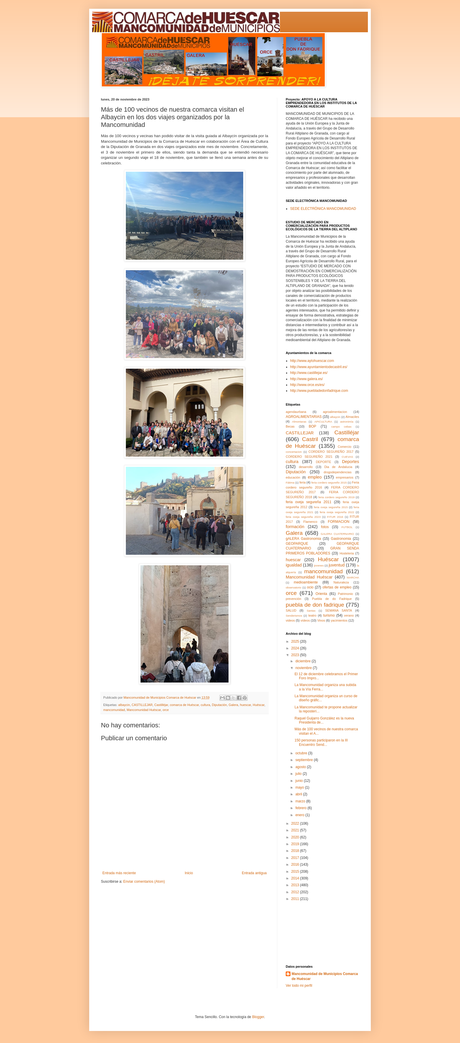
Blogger (258, 1017)
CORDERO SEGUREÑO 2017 (331, 451)
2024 (295, 648)
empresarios (344, 477)
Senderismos (294, 615)
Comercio (344, 446)
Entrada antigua (254, 873)
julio (299, 774)
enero (300, 815)
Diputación (219, 705)
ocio (310, 587)
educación (293, 477)
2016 (295, 864)
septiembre (304, 760)
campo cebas (341, 426)
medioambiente (306, 582)
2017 (295, 858)
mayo (300, 787)
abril (299, 794)
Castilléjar (161, 705)
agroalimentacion (335, 412)
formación (295, 526)
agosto (301, 767)
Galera (233, 705)
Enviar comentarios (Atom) (144, 881)
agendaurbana (296, 412)
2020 (295, 837)
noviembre (304, 668)
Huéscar (259, 705)
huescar (245, 705)
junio (299, 781)
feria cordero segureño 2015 (329, 482)
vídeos (305, 620)
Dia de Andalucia (338, 467)
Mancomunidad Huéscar (144, 710)
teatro (312, 615)
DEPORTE (323, 462)
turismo (329, 615)
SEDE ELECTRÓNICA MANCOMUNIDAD (323, 209)
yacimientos (339, 620)
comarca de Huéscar (184, 705)
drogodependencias (337, 472)
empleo (315, 477)
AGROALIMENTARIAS (304, 417)
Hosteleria (346, 553)
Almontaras (299, 421)
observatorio (293, 587)
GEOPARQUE (297, 544)
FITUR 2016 (335, 516)
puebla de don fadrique (315, 605)
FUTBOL (347, 527)
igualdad (294, 565)
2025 (295, 641)
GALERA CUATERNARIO (337, 533)
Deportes (350, 461)
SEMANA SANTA (338, 610)
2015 (295, 872)
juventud (336, 565)
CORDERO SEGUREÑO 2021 (309, 456)
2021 (295, 830)
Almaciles (352, 416)
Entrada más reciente (119, 873)
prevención (293, 598)
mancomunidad (114, 710)
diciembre (303, 661)
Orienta (321, 594)
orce (166, 710)
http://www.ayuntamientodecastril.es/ (318, 367)
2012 (295, 892)
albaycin (124, 705)
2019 (295, 844)
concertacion (294, 451)
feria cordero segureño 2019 (336, 497)
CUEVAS (347, 456)
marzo (300, 801)
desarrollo (306, 467)
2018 (295, 851)
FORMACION (338, 522)
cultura (205, 705)
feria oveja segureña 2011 (308, 502)
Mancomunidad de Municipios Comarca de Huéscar (325, 976)
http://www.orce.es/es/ (307, 385)
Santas (311, 610)
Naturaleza (341, 582)
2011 (295, 899)
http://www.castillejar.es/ (308, 373)
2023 (295, 655)
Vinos (321, 620)
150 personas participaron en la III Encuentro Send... (321, 742)
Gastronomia (341, 539)
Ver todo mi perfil (299, 986)
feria (303, 482)
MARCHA (353, 577)
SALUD (291, 610)
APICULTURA (323, 421)
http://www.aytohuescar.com (312, 361)
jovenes (319, 565)
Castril (310, 439)
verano (349, 615)
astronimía (347, 421)
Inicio (189, 873)
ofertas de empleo (336, 587)
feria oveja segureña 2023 (303, 516)
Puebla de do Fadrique (332, 598)
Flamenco (310, 521)
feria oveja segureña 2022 (337, 512)
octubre (301, 753)
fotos (325, 527)
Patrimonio (345, 593)
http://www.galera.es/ (306, 379)
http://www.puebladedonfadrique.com (319, 391)
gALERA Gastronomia (303, 539)
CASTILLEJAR (142, 705)
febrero (301, 808)
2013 (295, 885)
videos (290, 620)
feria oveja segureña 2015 (331, 507)
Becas (290, 426)
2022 (295, 823)
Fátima (290, 482)
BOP (312, 426)
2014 (295, 878)
